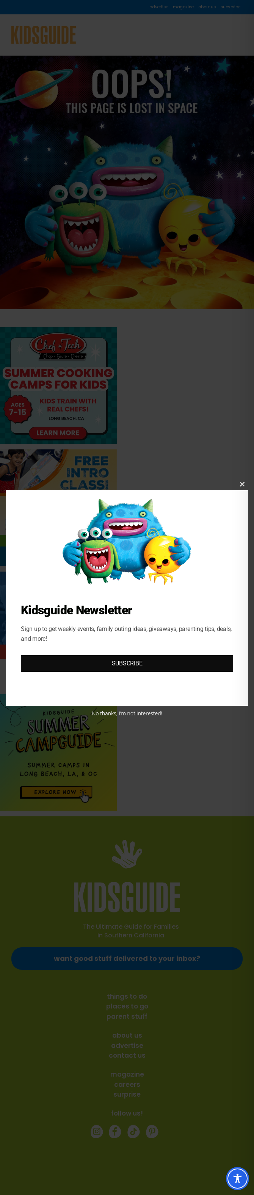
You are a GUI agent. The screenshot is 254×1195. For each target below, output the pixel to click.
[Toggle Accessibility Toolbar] (237, 1178)
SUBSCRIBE (127, 663)
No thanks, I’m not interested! (127, 713)
